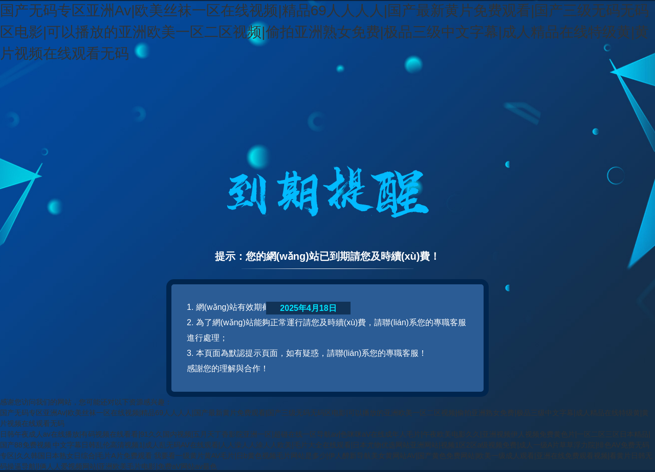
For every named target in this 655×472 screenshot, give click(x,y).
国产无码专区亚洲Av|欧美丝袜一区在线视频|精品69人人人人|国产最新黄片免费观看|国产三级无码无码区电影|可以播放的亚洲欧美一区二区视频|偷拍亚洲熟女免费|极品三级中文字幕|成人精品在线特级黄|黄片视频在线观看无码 (324, 32)
